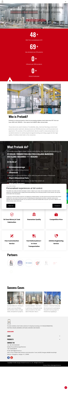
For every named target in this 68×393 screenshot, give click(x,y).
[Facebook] (8, 357)
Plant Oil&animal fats (19, 178)
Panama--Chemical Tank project (52, 306)
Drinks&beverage (17, 167)
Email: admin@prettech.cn (37, 20)
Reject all (10, 205)
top (65, 387)
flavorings (47, 127)
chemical (41, 127)
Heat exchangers (17, 183)
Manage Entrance (56, 365)
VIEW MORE (10, 331)
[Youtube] (11, 357)
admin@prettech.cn (16, 350)
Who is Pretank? (18, 116)
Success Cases (15, 287)
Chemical (13, 172)
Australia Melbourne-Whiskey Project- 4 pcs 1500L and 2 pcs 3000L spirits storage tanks (15, 306)
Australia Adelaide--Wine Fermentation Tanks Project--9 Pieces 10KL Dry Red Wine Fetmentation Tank (34, 306)
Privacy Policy (46, 365)
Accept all (57, 205)
